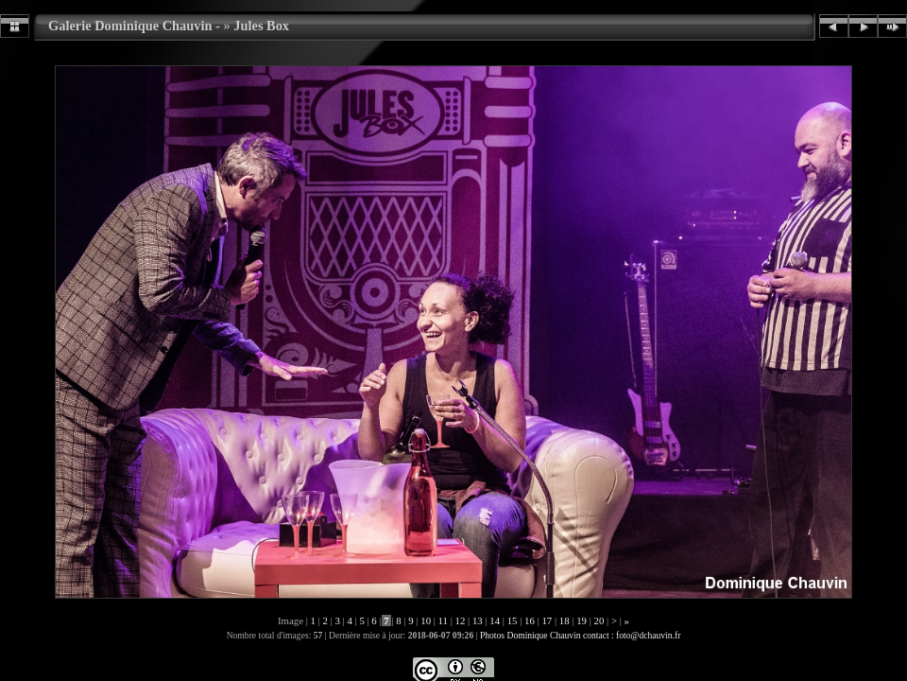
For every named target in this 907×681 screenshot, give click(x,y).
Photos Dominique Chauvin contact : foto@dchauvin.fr (580, 635)
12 (460, 620)
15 (512, 620)
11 (443, 620)
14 (495, 620)
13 (477, 620)
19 (582, 620)
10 (426, 620)
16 (529, 620)
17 (547, 620)
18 (564, 620)
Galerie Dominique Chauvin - (134, 25)
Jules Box (261, 25)
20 (599, 620)
